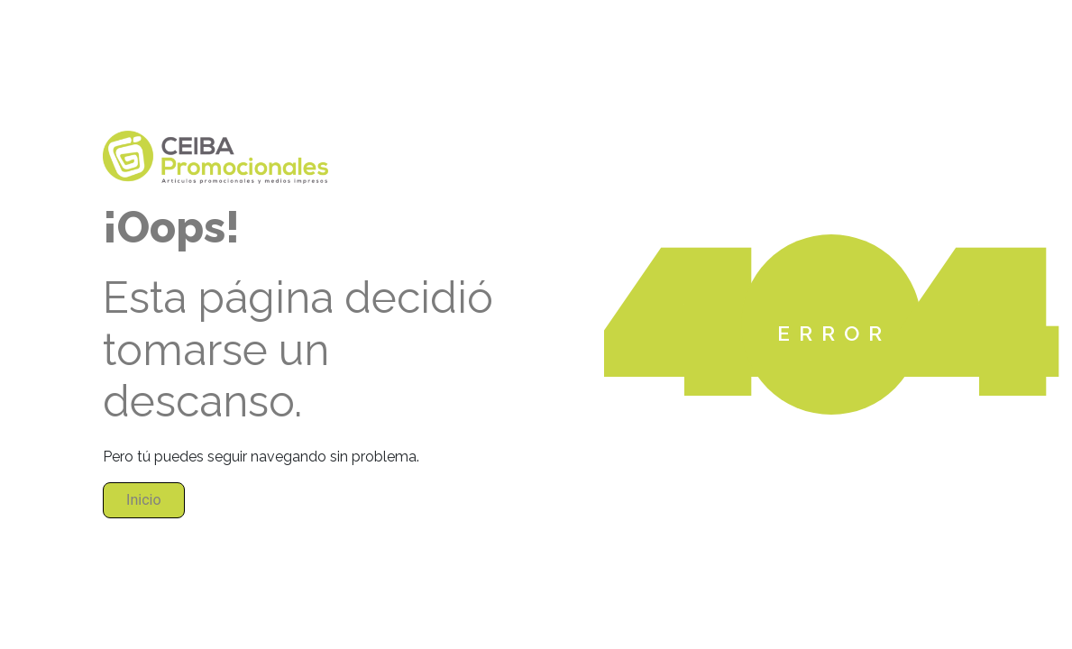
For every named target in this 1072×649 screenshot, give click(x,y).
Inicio (143, 499)
